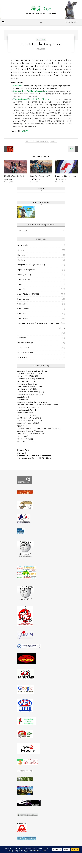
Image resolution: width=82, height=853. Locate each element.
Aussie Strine (22, 400)
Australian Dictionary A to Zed (30, 394)
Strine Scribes (23, 299)
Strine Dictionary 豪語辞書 (28, 294)
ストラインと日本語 (25, 352)
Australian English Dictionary (29, 421)
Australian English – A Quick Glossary (33, 371)
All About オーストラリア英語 (29, 418)
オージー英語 (22, 436)
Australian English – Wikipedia (30, 431)
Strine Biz (21, 289)
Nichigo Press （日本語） (27, 389)
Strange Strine (23, 279)
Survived (17, 86)
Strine (20, 284)
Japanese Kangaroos (26, 270)
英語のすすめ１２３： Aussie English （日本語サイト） (39, 428)
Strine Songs (22, 304)
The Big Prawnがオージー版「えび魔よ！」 (31, 99)
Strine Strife (22, 314)
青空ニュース (22, 426)
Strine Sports (23, 309)
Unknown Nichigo (25, 343)
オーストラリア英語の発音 (27, 376)
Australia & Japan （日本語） (29, 423)
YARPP (25, 131)
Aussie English (23, 397)
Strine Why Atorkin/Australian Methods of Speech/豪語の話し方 (42, 325)
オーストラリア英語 (25, 439)
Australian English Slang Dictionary (32, 402)
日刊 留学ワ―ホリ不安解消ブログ (31, 434)
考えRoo (41, 8)
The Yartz (21, 338)
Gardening (22, 260)
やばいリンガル (23, 348)
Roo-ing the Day (24, 275)
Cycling (20, 250)
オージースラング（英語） (27, 415)
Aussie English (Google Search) (30, 379)
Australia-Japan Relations (28, 407)
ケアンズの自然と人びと (26, 441)
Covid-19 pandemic (42, 141)
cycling (53, 141)
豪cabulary (22, 357)
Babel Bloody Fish (25, 413)
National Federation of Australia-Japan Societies (37, 405)
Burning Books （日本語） (28, 381)
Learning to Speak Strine (28, 384)
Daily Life (41, 39)
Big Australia (22, 245)
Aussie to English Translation (29, 374)
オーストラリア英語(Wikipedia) (29, 387)
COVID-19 (29, 141)
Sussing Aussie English (26, 410)
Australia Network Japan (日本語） (31, 392)
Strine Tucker (23, 319)
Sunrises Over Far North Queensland (30, 91)
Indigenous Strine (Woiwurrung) (31, 265)
